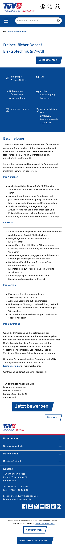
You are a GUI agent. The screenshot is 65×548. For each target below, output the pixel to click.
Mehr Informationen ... (45, 524)
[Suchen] (58, 20)
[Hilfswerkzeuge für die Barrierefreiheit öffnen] (43, 7)
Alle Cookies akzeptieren (33, 540)
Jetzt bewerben (48, 60)
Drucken (52, 417)
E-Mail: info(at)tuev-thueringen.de (20, 496)
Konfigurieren (34, 530)
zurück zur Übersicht (15, 32)
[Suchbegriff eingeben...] (34, 20)
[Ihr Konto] (57, 6)
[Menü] (6, 20)
